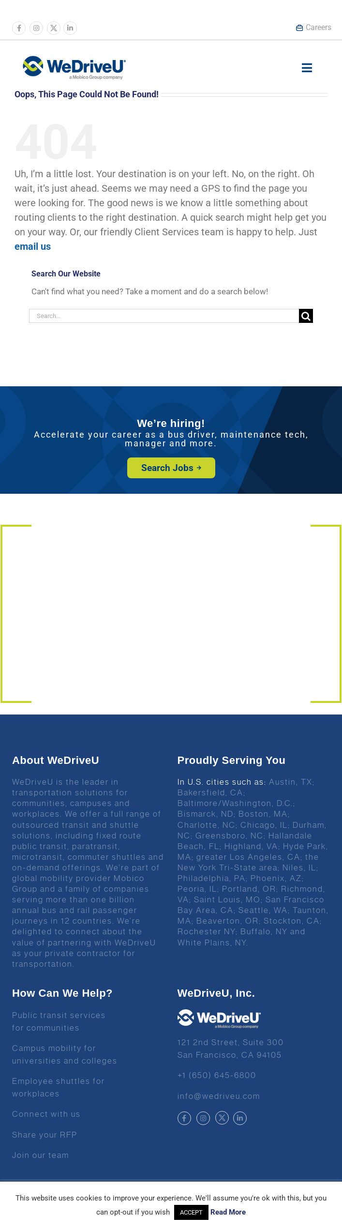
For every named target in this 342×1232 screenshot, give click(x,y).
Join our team (40, 1155)
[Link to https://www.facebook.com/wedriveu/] (19, 28)
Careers (313, 27)
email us (33, 246)
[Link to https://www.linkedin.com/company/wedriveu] (70, 28)
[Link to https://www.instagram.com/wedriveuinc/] (36, 28)
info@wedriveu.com (219, 1096)
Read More (228, 1212)
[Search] (306, 316)
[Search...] (164, 316)
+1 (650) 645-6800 (217, 1075)
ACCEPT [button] (191, 1212)
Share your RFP (44, 1135)
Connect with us (46, 1114)
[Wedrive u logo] (74, 60)
